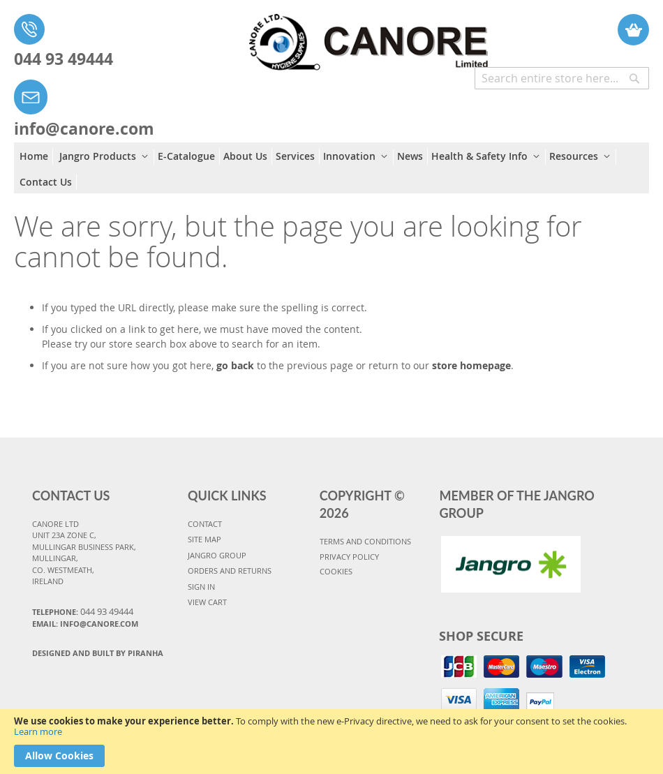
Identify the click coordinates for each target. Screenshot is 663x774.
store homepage (471, 365)
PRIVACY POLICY (349, 556)
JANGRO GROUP (217, 555)
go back (235, 365)
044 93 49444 (63, 58)
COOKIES (336, 571)
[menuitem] (36, 156)
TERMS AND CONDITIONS (365, 541)
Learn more (38, 731)
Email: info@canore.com (85, 623)
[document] (331, 741)
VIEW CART (207, 602)
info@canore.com (84, 128)
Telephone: (82, 611)
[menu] (331, 167)
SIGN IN (201, 586)
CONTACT (205, 524)
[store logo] (354, 35)
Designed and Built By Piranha (97, 653)
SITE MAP (204, 539)
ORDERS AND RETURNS (229, 570)
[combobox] (562, 78)
